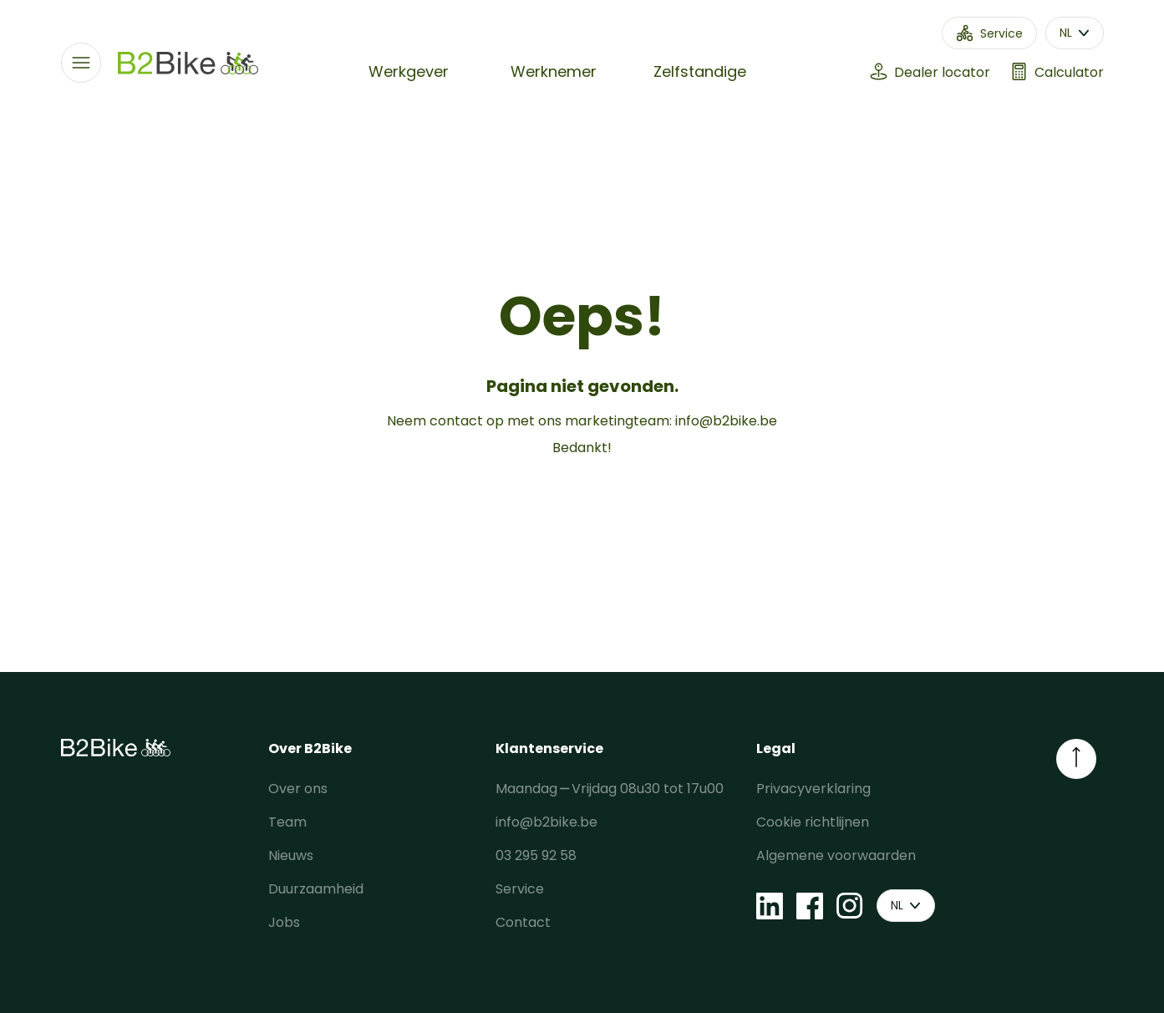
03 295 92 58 (536, 855)
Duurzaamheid (315, 888)
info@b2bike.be (726, 420)
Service (520, 888)
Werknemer (554, 71)
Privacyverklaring (813, 788)
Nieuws (290, 855)
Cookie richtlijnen (812, 822)
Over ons (298, 788)
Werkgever (409, 71)
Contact (523, 922)
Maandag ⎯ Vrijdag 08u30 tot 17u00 (610, 788)
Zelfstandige (699, 71)
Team (287, 822)
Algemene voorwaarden (836, 855)
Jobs (284, 922)
